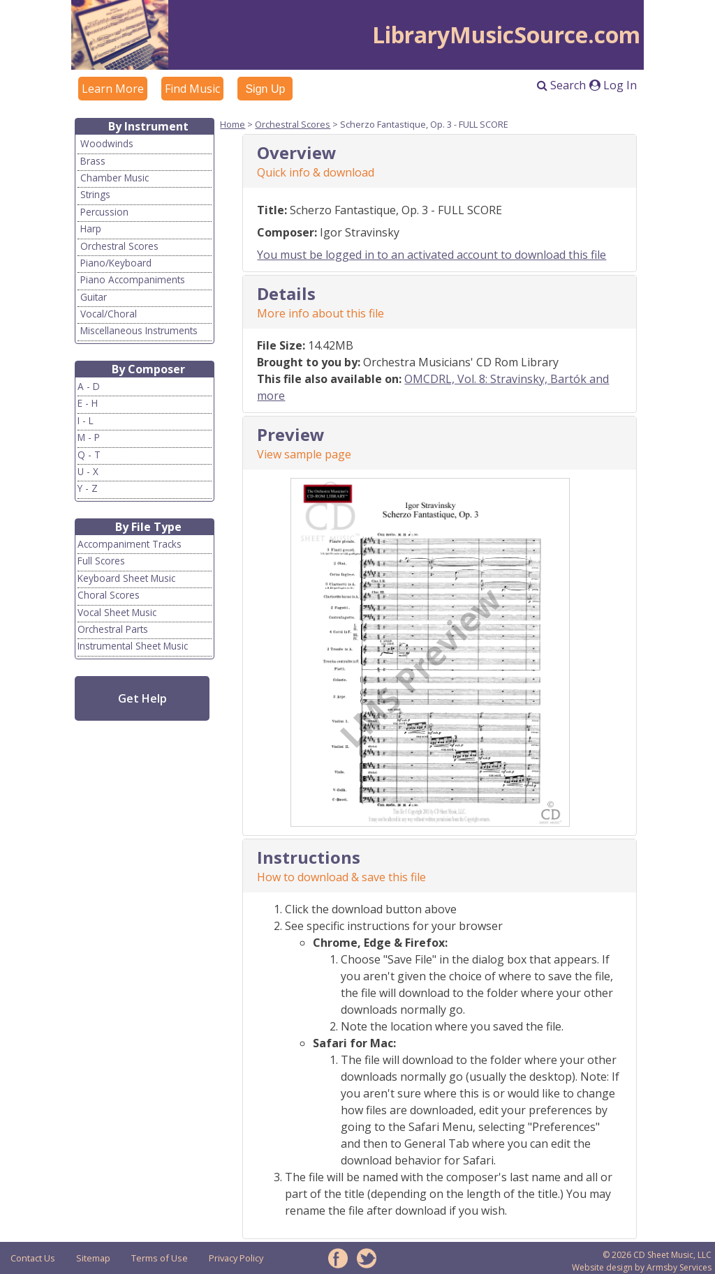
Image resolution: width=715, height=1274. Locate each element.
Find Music (192, 88)
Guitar (93, 296)
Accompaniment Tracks (130, 543)
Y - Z (88, 488)
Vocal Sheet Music (117, 612)
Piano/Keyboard (116, 262)
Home (232, 124)
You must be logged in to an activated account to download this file (431, 254)
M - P (89, 437)
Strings (95, 194)
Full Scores (101, 560)
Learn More (113, 88)
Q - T (89, 454)
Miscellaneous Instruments (139, 330)
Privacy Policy (236, 1258)
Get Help (142, 698)
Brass (92, 160)
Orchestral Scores (119, 246)
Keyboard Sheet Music (126, 578)
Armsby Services (679, 1267)
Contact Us (32, 1258)
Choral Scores (109, 594)
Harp (90, 228)
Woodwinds (106, 143)
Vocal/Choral (108, 313)
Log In (613, 85)
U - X (88, 471)
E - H (88, 403)
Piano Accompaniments (132, 279)
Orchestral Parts (113, 629)
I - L (86, 420)
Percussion (104, 211)
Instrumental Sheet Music (133, 645)
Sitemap (93, 1258)
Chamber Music (114, 177)
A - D (89, 386)
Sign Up (265, 89)
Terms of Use (159, 1258)
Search (561, 85)
